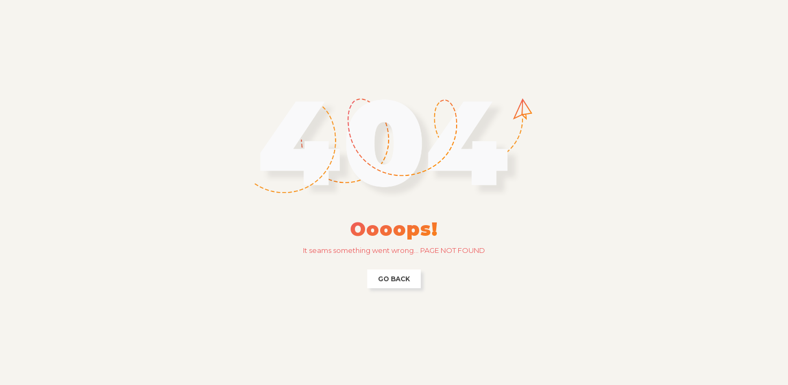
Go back (394, 279)
